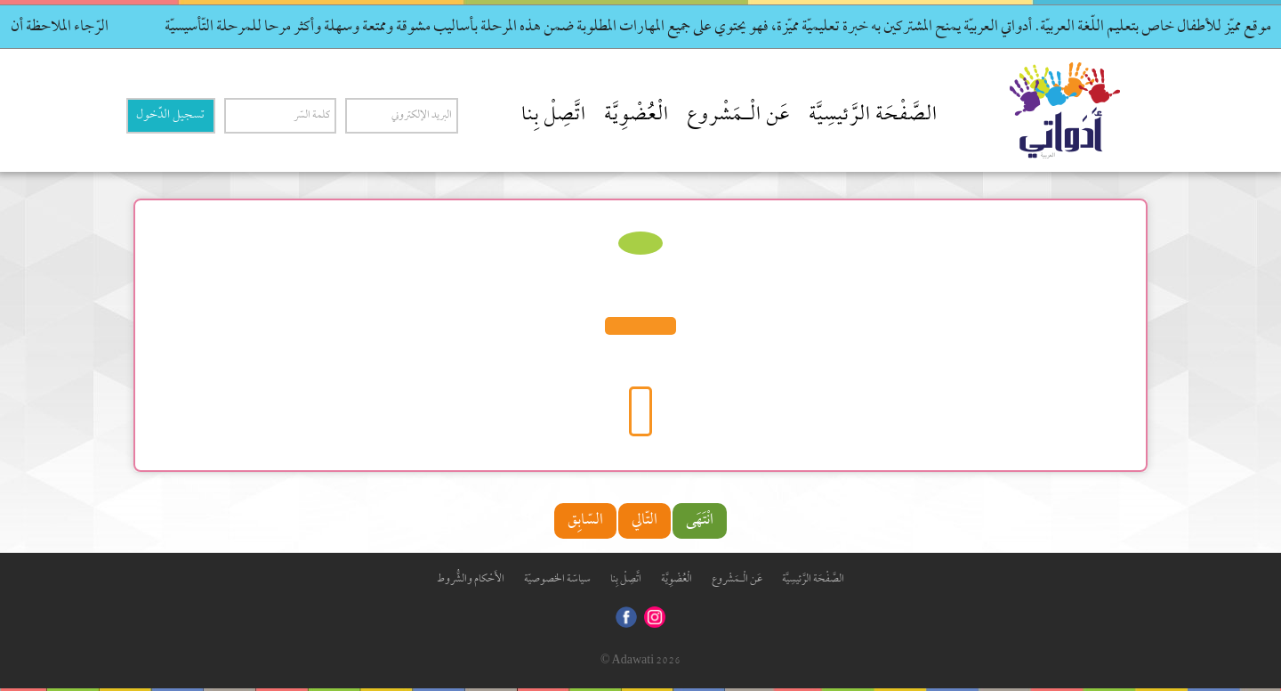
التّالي (644, 520)
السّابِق (585, 520)
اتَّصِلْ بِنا (553, 115)
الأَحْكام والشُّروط (470, 579)
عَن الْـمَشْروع (739, 115)
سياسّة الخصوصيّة (557, 579)
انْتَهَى (699, 520)
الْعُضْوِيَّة (636, 115)
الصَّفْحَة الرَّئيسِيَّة (873, 115)
